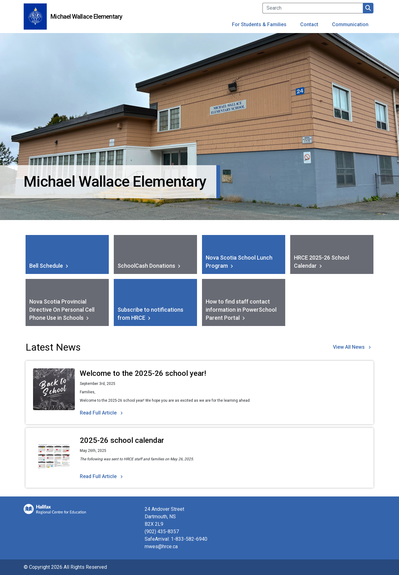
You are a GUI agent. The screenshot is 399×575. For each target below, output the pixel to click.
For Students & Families (259, 24)
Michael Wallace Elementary (86, 16)
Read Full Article (98, 413)
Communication (350, 24)
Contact (309, 24)
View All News (349, 347)
